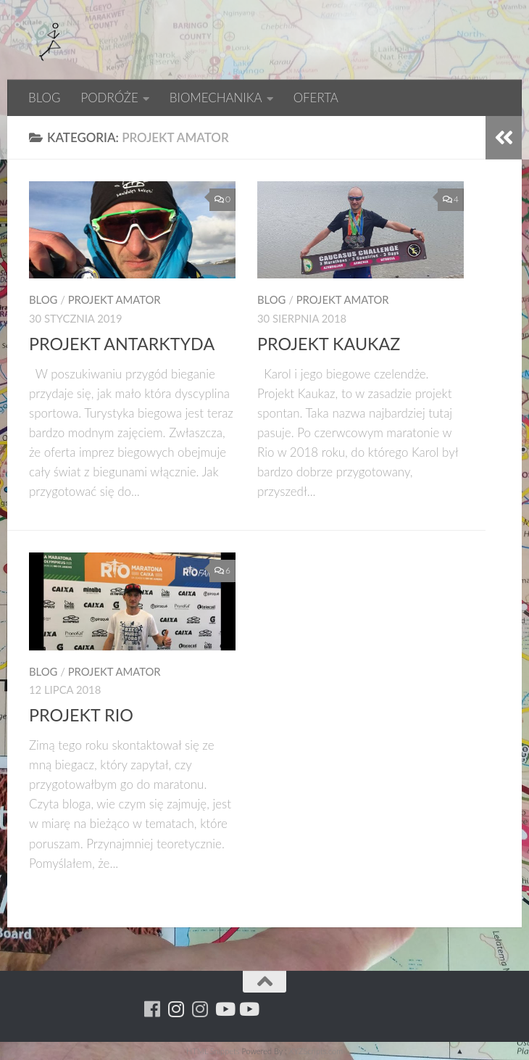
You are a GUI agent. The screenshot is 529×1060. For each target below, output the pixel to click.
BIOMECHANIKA (216, 97)
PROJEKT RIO (81, 715)
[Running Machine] (152, 1009)
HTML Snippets (212, 1051)
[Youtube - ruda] (224, 1009)
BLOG (44, 97)
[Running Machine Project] (200, 1009)
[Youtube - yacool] (248, 1009)
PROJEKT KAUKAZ (328, 344)
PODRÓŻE (109, 97)
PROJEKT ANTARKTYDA (121, 344)
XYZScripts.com (316, 1051)
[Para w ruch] (176, 1009)
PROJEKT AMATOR (114, 299)
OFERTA (315, 97)
